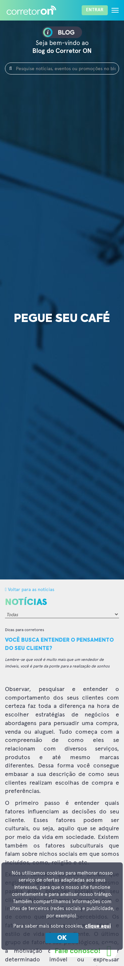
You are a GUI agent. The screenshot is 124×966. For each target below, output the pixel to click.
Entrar (94, 10)
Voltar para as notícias (29, 589)
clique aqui (98, 926)
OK (62, 938)
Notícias (26, 602)
